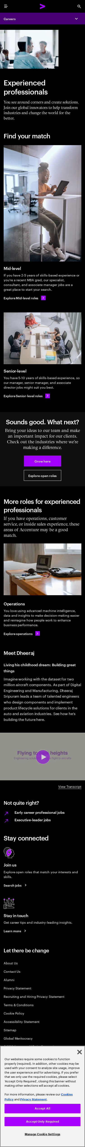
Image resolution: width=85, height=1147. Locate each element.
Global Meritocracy (18, 1038)
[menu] (5, 6)
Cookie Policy (14, 1013)
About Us (10, 963)
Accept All (42, 1108)
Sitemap (10, 1029)
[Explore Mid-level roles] (25, 298)
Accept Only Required (42, 1121)
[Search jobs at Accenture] (16, 885)
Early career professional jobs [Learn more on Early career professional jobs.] (40, 812)
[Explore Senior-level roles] (27, 395)
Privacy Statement (17, 988)
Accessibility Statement (21, 1021)
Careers (10, 19)
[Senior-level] (42, 338)
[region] (42, 1096)
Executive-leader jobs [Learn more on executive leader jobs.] (33, 819)
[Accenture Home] (42, 6)
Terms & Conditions (19, 1004)
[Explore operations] (22, 633)
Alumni (9, 979)
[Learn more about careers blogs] (15, 930)
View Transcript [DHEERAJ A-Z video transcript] (69, 786)
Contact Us (12, 971)
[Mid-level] (42, 203)
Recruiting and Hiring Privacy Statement (34, 996)
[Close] (80, 1052)
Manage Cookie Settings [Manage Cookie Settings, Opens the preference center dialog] (42, 1134)
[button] (42, 460)
